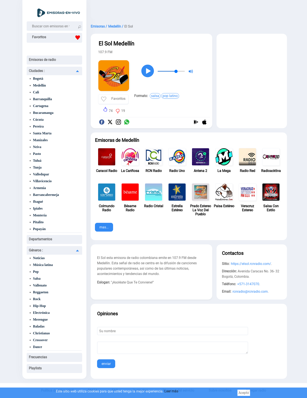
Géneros (36, 250)
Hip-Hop (39, 306)
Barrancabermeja (46, 195)
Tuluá (37, 160)
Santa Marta (42, 133)
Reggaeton (40, 292)
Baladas (39, 326)
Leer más (171, 391)
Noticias (39, 258)
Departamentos (40, 239)
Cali (36, 92)
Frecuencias (38, 357)
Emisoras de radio (42, 60)
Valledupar (41, 174)
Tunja (37, 167)
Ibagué (38, 201)
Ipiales (38, 208)
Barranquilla (42, 99)
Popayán (39, 229)
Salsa (37, 278)
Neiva (37, 147)
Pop (36, 271)
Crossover (40, 340)
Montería (40, 215)
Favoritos (57, 37)
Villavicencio (42, 181)
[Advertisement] (189, 10)
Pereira (38, 126)
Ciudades (37, 71)
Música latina (43, 265)
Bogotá (38, 78)
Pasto (37, 154)
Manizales (40, 140)
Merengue (40, 319)
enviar (106, 364)
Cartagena (40, 106)
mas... (104, 227)
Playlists (35, 368)
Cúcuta (38, 119)
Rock (37, 299)
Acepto (244, 393)
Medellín (39, 85)
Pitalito (38, 222)
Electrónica (41, 312)
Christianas (41, 333)
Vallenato (40, 285)
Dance (37, 347)
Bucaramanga (43, 113)
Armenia (39, 188)
